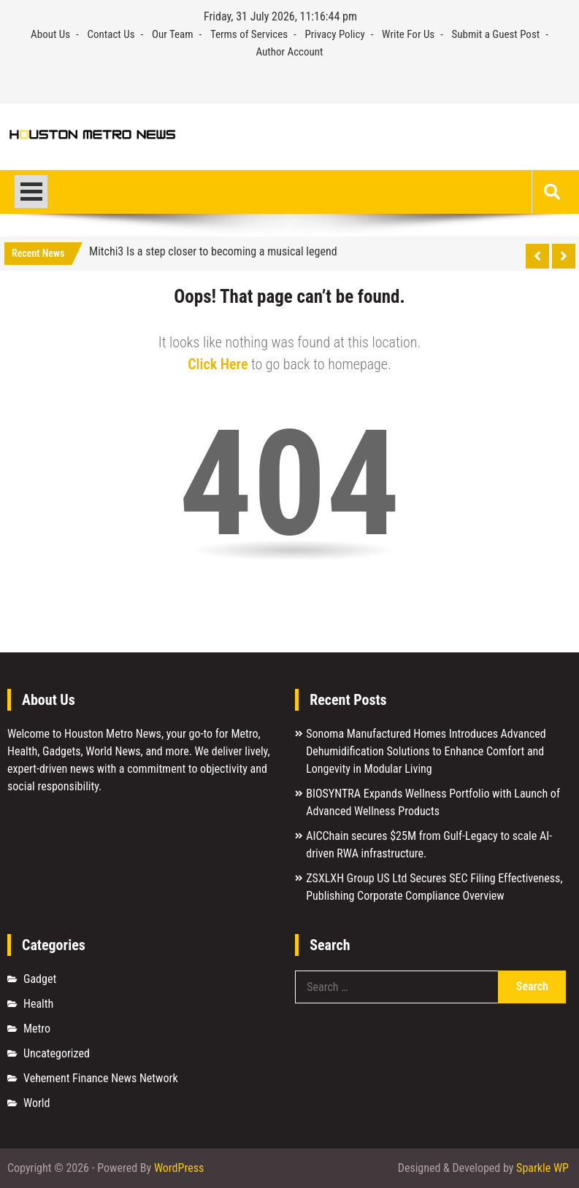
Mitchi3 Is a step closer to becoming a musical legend (213, 251)
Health (38, 1004)
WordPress (179, 1168)
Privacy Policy (334, 34)
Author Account (289, 51)
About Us (50, 34)
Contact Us (110, 34)
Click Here (218, 364)
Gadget (39, 979)
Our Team (172, 34)
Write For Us (408, 34)
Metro (36, 1028)
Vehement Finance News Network (100, 1078)
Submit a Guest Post (496, 34)
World (36, 1103)
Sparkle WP (542, 1168)
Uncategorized (56, 1053)
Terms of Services (249, 34)
